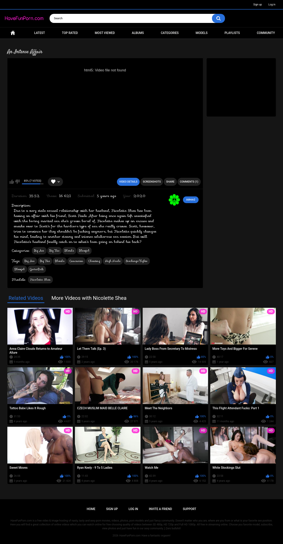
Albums (138, 33)
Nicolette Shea (40, 280)
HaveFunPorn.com (130, 535)
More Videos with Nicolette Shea (88, 298)
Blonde (69, 251)
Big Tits (54, 251)
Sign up (257, 4)
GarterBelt (37, 269)
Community (266, 33)
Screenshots (152, 181)
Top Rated (70, 33)
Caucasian (76, 261)
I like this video (12, 182)
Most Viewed (105, 33)
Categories (170, 33)
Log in (271, 4)
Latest (39, 33)
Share (170, 181)
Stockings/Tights (137, 261)
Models (202, 33)
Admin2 (190, 199)
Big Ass (39, 251)
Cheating (94, 261)
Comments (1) (189, 181)
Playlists (232, 33)
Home (12, 33)
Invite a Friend (160, 509)
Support (189, 509)
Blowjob (84, 251)
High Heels (113, 261)
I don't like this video (17, 182)
